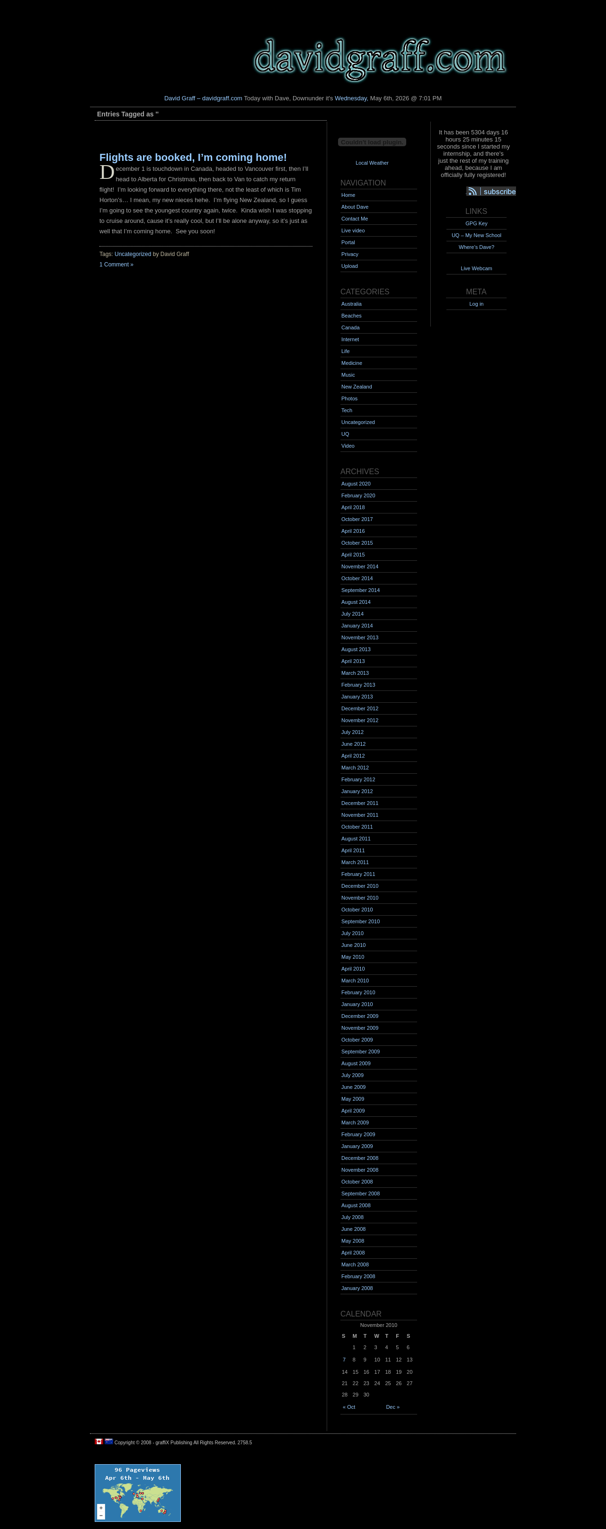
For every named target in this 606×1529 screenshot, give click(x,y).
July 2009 (352, 1075)
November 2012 (359, 720)
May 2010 (352, 957)
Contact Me (354, 218)
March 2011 (355, 862)
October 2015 (357, 543)
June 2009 (353, 1087)
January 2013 (357, 696)
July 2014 (352, 614)
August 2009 (356, 1063)
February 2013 (358, 685)
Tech (346, 410)
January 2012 (357, 791)
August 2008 (356, 1205)
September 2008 (360, 1193)
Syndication (495, 191)
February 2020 (358, 495)
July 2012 (352, 732)
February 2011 (358, 874)
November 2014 (359, 566)
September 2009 (360, 1051)
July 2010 (352, 933)
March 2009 (355, 1122)
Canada (350, 327)
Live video (353, 230)
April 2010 (353, 969)
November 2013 (359, 637)
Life (345, 351)
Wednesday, (351, 98)
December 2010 (359, 886)
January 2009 (357, 1146)
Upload (349, 266)
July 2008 (352, 1217)
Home (348, 195)
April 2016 (353, 531)
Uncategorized (133, 254)
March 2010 (355, 980)
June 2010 (353, 945)
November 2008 (359, 1170)
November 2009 (359, 1028)
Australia (351, 304)
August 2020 (356, 483)
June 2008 (353, 1229)
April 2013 (353, 661)
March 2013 (355, 673)
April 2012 (353, 756)
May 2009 (352, 1099)
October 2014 (357, 578)
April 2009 (353, 1111)
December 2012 (359, 708)
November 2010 (359, 898)
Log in (477, 304)
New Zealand (356, 386)
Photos (349, 398)
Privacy (349, 254)
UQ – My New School (476, 235)
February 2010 (358, 992)
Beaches (351, 315)
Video (348, 446)
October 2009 (357, 1040)
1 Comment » (116, 264)
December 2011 (359, 803)
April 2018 (353, 507)
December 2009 (359, 1016)
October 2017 (357, 519)
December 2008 (359, 1158)
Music (348, 375)
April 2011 (353, 850)
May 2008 (352, 1241)
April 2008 (353, 1252)
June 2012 (353, 744)
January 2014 (357, 625)
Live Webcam (476, 268)
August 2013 (356, 649)
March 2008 (355, 1264)
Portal (348, 242)
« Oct (349, 1407)
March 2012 (355, 767)
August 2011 (356, 838)
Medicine (351, 363)
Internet (350, 339)
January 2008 (357, 1288)
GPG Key (476, 223)
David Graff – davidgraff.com (203, 98)
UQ (345, 434)
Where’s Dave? (476, 247)
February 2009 (358, 1134)
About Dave (354, 207)
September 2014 (360, 590)
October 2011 (357, 827)
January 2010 (357, 1004)
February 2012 (358, 779)
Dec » (393, 1407)
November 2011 (359, 815)
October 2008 (357, 1181)
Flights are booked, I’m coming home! (193, 157)
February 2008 (358, 1276)
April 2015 (353, 554)
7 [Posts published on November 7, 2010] (344, 1359)
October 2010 (357, 909)
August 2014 (356, 602)
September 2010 (360, 921)
